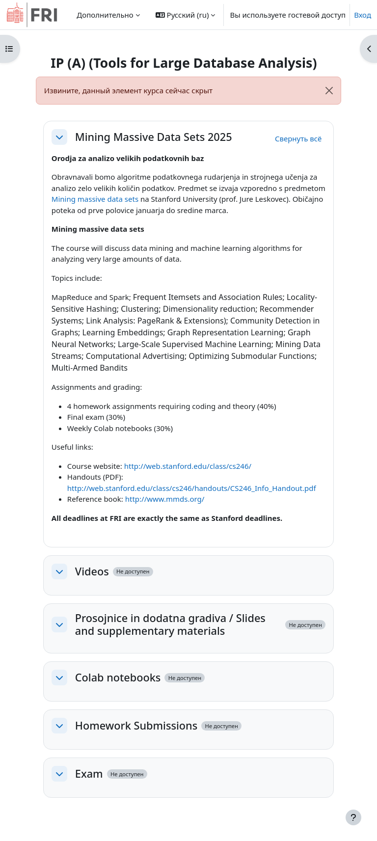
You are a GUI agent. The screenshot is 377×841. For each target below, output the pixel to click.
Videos (92, 571)
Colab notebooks (118, 677)
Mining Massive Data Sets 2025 (153, 137)
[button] (185, 14)
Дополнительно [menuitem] (105, 15)
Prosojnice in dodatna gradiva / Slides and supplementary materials (170, 624)
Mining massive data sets (95, 199)
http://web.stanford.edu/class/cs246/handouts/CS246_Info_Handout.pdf (191, 488)
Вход (362, 15)
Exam (89, 773)
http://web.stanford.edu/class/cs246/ (187, 466)
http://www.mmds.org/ (165, 499)
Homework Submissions (136, 725)
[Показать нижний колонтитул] (353, 817)
